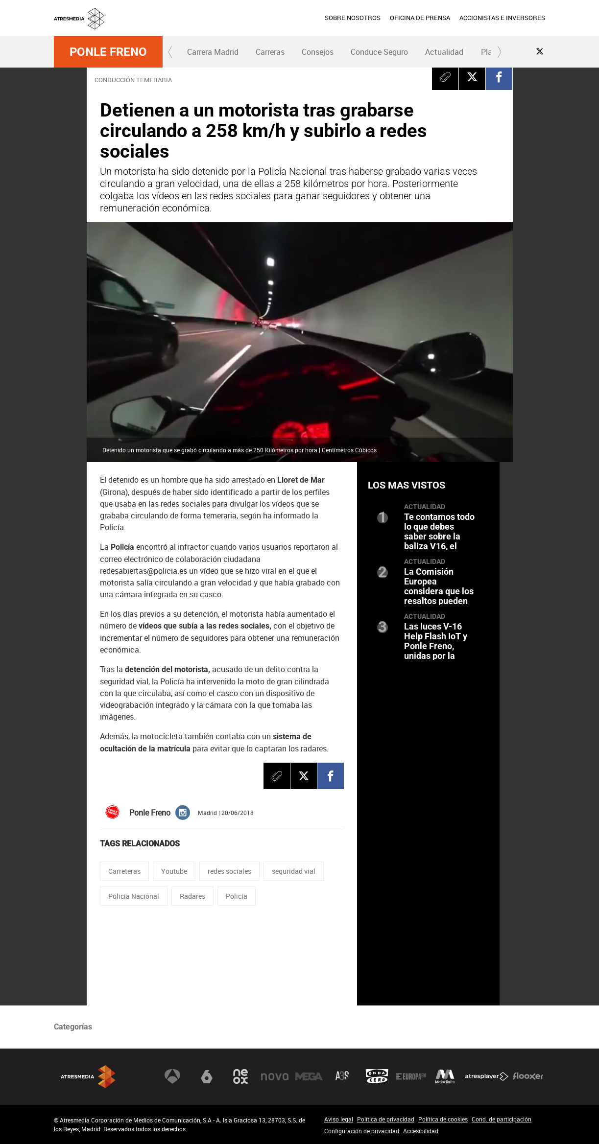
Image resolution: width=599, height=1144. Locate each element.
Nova (274, 1076)
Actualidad (444, 52)
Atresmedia (88, 1076)
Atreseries (343, 1076)
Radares (192, 896)
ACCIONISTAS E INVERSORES (502, 17)
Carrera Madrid (213, 52)
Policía (236, 896)
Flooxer (528, 1076)
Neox (240, 1076)
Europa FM (411, 1076)
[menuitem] (352, 18)
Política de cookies (443, 1119)
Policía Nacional (133, 896)
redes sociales (229, 871)
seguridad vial (293, 871)
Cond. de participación (501, 1119)
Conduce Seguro (379, 52)
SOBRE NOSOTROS (353, 17)
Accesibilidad (420, 1131)
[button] (170, 52)
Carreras (270, 52)
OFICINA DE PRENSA (420, 17)
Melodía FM (445, 1076)
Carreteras (124, 871)
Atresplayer (487, 1076)
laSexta (206, 1076)
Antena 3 (172, 1076)
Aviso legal (338, 1119)
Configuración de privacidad (361, 1131)
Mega (309, 1076)
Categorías (73, 1026)
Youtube (174, 871)
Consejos (318, 52)
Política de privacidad (385, 1119)
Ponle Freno (108, 52)
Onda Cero (377, 1076)
